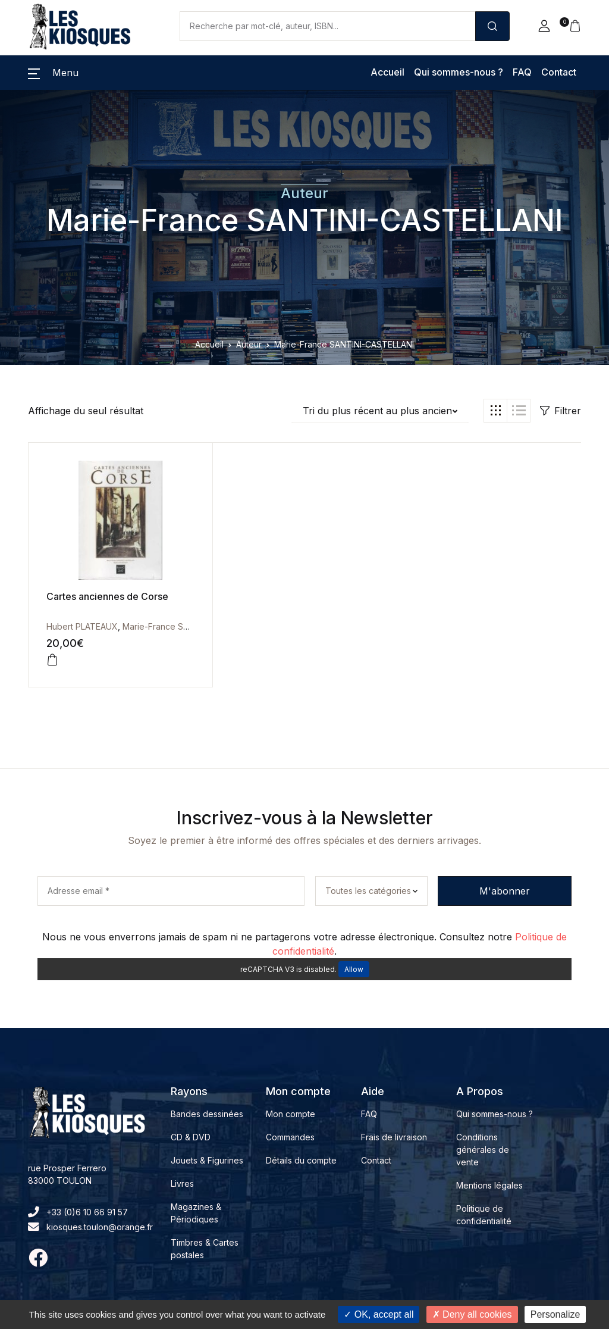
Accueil (387, 72)
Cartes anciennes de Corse (107, 596)
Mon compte (290, 1114)
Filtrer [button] (560, 411)
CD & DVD (191, 1137)
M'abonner (504, 891)
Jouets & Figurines (207, 1160)
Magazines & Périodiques (196, 1213)
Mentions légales (489, 1185)
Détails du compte (301, 1160)
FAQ (522, 72)
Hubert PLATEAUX (82, 626)
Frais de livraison (394, 1137)
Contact (558, 72)
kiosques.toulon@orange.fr (90, 1227)
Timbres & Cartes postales (204, 1248)
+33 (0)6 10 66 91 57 (78, 1212)
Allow (353, 969)
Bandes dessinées (207, 1114)
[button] (544, 26)
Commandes (290, 1137)
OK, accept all (378, 1314)
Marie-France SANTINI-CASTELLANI (304, 220)
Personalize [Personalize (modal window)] (555, 1314)
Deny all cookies (472, 1314)
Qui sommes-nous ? (458, 72)
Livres (182, 1183)
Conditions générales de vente (482, 1149)
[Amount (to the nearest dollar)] (327, 26)
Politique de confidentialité (483, 1214)
